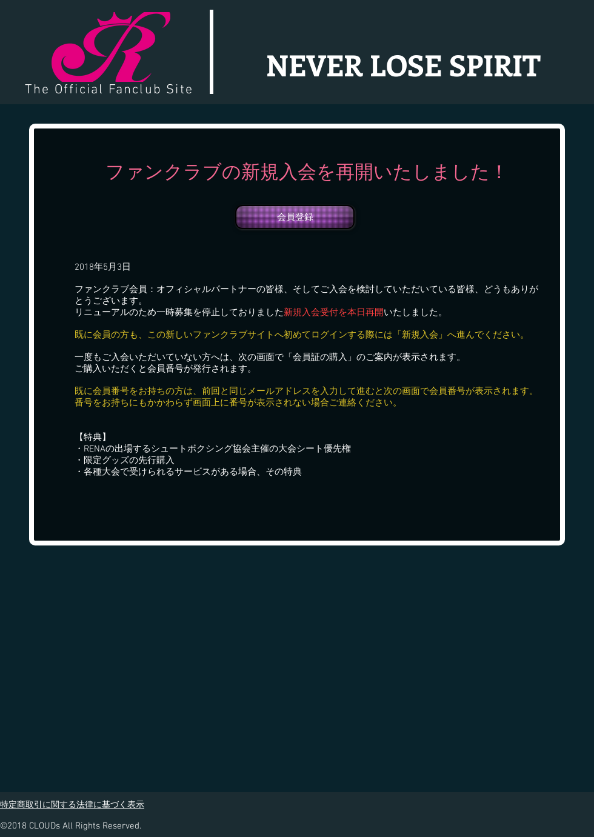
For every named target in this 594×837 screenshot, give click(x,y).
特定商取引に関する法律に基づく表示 (72, 804)
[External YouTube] (431, 662)
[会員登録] (295, 217)
